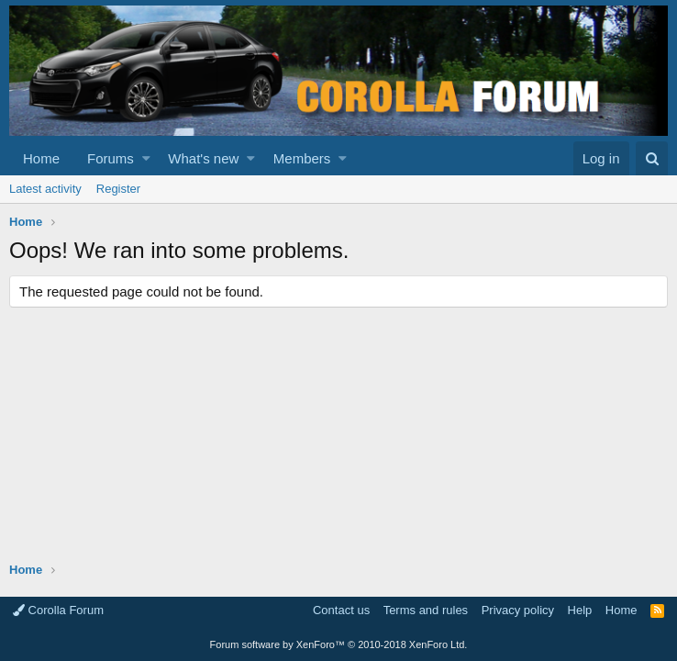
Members (302, 158)
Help (580, 610)
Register (118, 189)
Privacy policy (518, 610)
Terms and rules (425, 610)
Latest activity (45, 189)
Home (41, 158)
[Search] (652, 158)
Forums (110, 158)
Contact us (341, 610)
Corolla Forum (58, 610)
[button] (146, 158)
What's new (203, 158)
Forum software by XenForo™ (339, 644)
